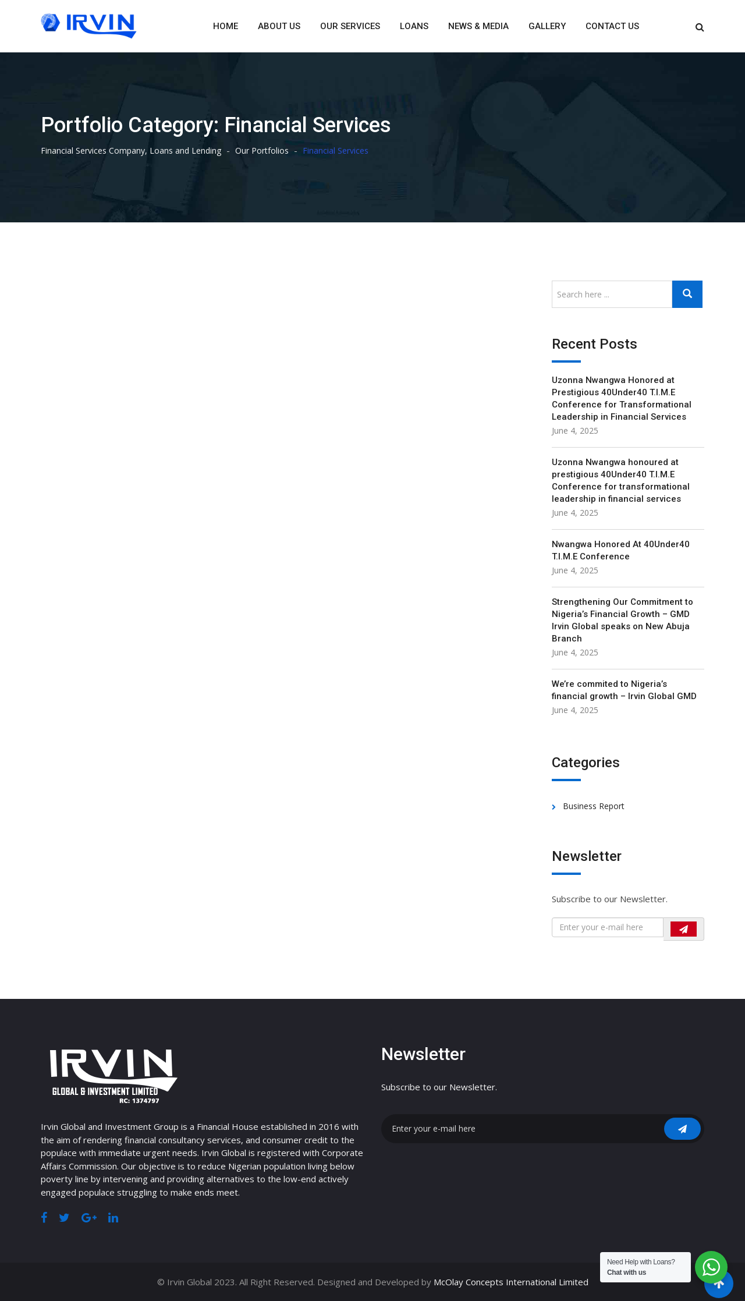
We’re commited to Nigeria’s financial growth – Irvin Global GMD (624, 690)
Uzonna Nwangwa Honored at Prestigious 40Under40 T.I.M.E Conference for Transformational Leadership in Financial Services (621, 398)
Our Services (350, 26)
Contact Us (612, 26)
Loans (414, 26)
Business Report (594, 805)
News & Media (478, 26)
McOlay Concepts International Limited (511, 1282)
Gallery (547, 26)
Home (225, 26)
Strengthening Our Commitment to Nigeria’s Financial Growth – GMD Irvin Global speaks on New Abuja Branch (622, 620)
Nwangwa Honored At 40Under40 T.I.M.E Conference (621, 550)
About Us (279, 26)
